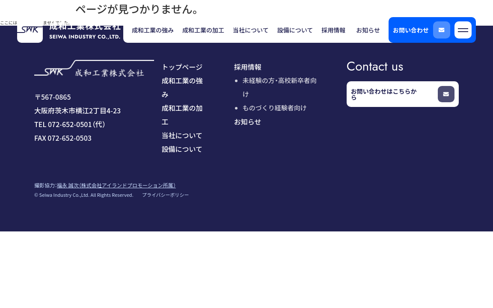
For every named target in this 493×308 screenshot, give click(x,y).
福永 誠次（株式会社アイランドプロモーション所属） (116, 185)
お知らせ (247, 121)
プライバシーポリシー (165, 194)
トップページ (182, 67)
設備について (182, 149)
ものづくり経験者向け (275, 107)
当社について (182, 135)
